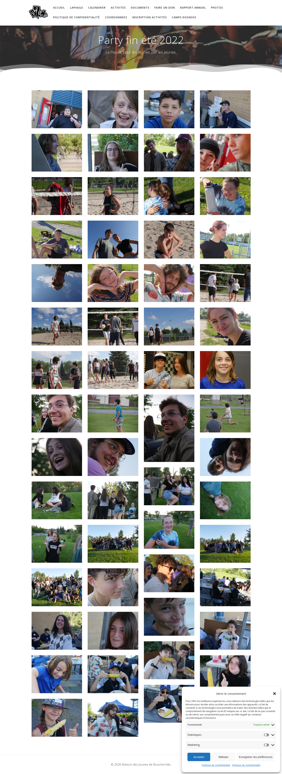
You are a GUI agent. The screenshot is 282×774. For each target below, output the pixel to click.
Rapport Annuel (193, 7)
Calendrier (97, 7)
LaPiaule (76, 7)
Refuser (224, 757)
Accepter (198, 757)
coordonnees (116, 17)
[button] (274, 693)
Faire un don (164, 7)
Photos (217, 7)
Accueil (59, 7)
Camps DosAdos (184, 17)
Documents (140, 7)
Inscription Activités (149, 17)
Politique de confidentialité (216, 765)
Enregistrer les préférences (255, 757)
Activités (118, 7)
